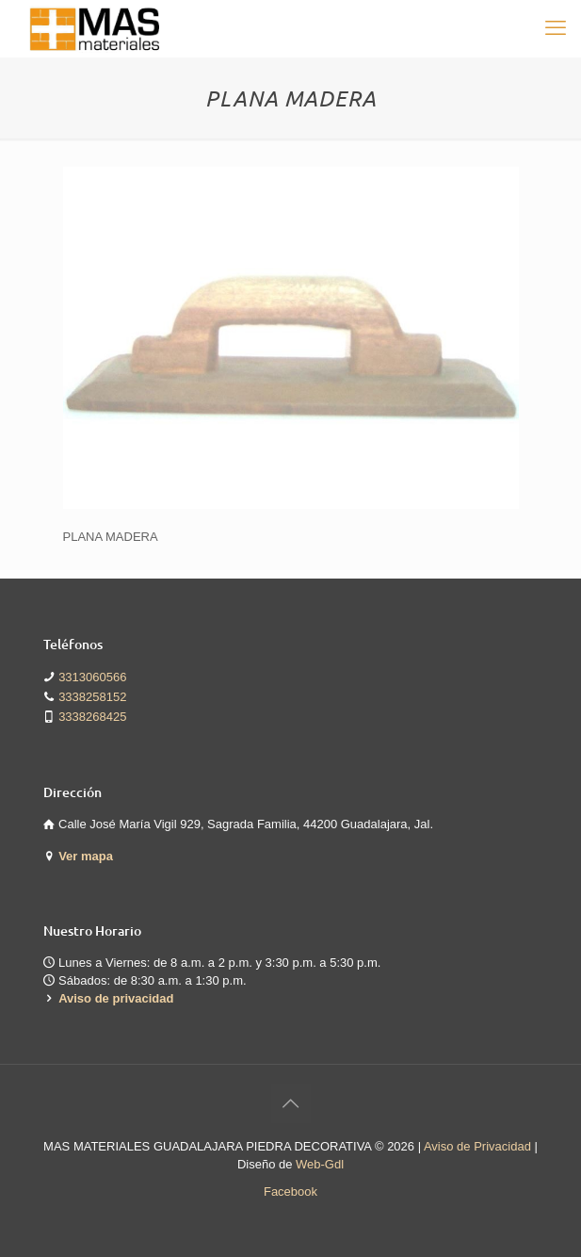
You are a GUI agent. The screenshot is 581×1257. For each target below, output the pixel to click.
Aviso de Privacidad (477, 1146)
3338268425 (92, 717)
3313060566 (92, 677)
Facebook (290, 1191)
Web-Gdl (320, 1164)
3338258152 (92, 697)
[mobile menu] (556, 28)
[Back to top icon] (291, 1103)
